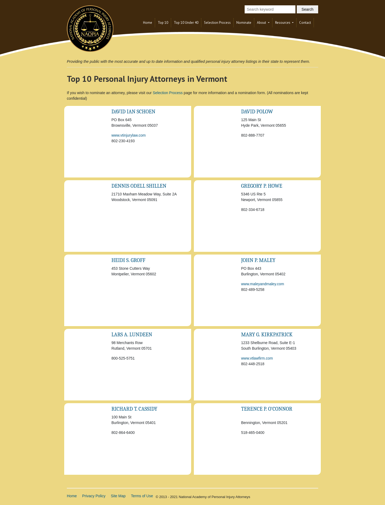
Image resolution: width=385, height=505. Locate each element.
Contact (305, 22)
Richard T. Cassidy (134, 409)
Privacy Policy (93, 496)
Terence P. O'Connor (266, 409)
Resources (283, 22)
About (262, 22)
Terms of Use (142, 496)
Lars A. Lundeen (131, 334)
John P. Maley (258, 260)
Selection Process (217, 22)
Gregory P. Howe (261, 186)
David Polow (257, 112)
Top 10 (163, 22)
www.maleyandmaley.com (262, 284)
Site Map (118, 496)
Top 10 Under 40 (186, 22)
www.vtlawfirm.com (257, 358)
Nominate (243, 22)
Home (147, 22)
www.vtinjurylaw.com (128, 135)
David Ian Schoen (133, 112)
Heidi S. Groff (128, 260)
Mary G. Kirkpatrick (267, 334)
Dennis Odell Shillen (139, 186)
